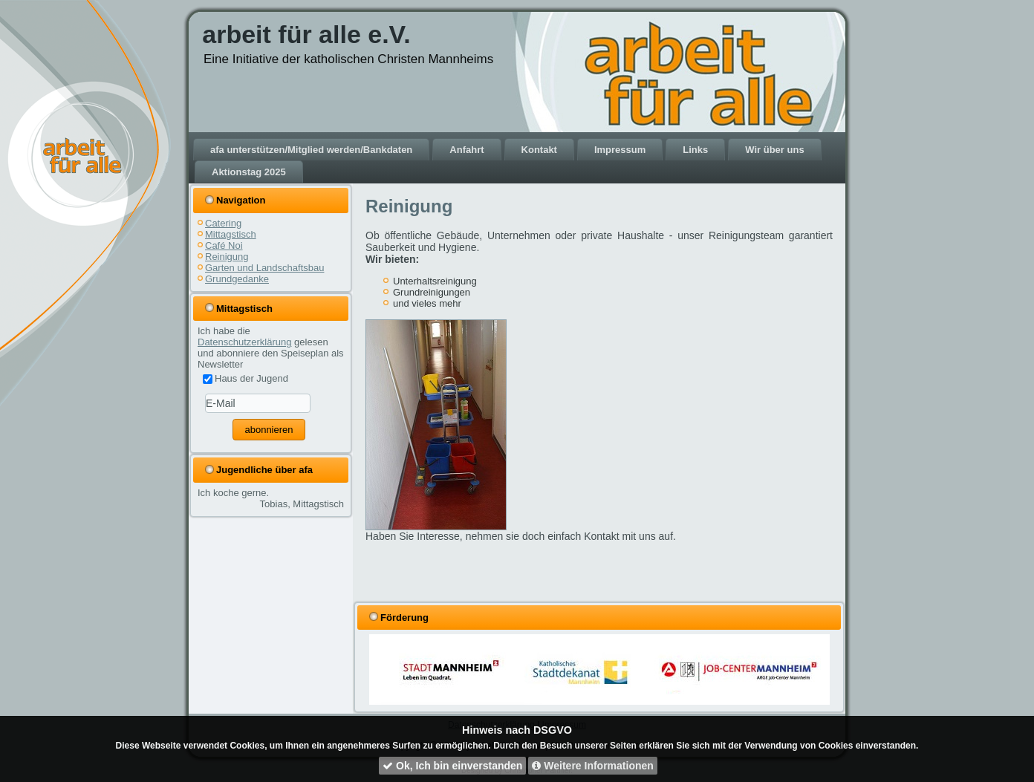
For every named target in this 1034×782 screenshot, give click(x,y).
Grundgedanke (237, 278)
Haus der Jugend (245, 378)
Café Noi (224, 245)
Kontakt (539, 149)
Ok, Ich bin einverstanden (452, 766)
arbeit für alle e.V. (306, 34)
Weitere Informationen (592, 766)
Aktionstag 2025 (249, 171)
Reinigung (227, 256)
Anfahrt (466, 149)
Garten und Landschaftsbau (264, 267)
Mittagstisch (230, 234)
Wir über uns (774, 149)
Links (695, 149)
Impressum (620, 149)
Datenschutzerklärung (244, 342)
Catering (223, 223)
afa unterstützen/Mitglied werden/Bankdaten (311, 149)
